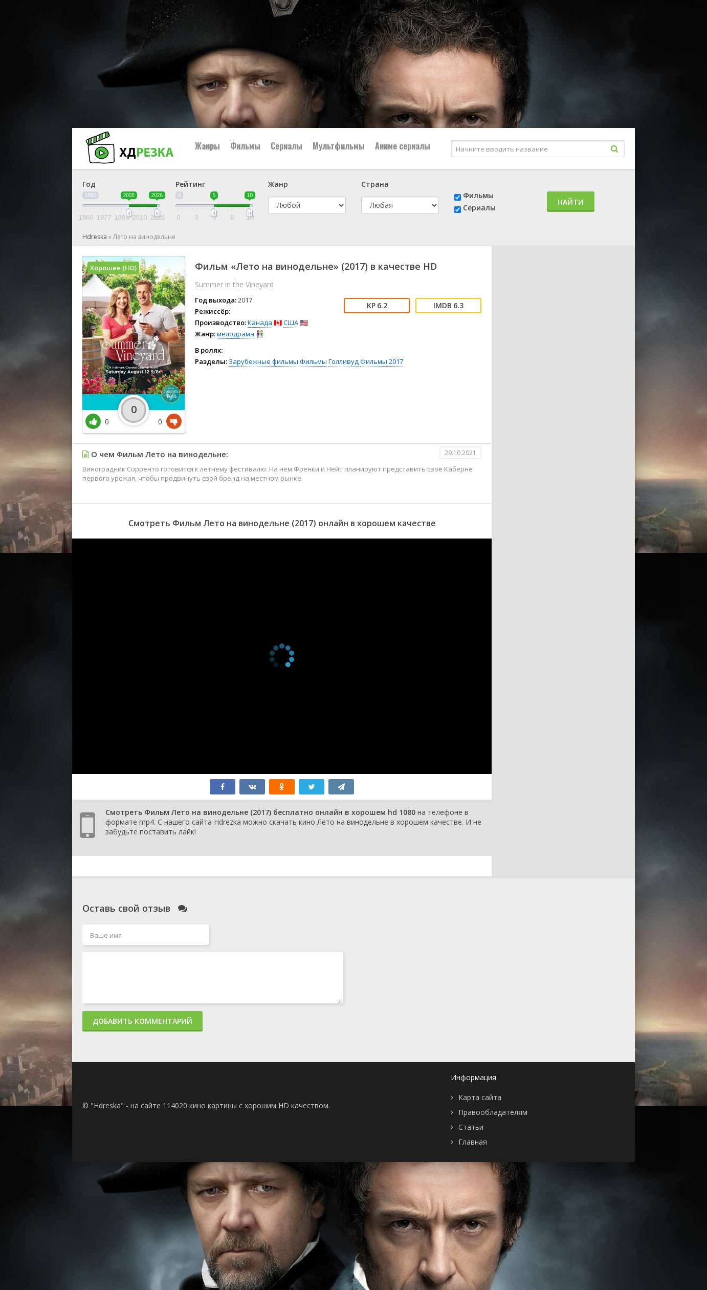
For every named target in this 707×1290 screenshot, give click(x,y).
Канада (260, 322)
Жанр (278, 184)
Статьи (470, 1127)
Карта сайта (479, 1097)
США (290, 322)
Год (89, 184)
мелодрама (235, 333)
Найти (571, 202)
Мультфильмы (339, 146)
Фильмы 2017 (381, 361)
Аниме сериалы (402, 146)
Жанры (207, 146)
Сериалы (286, 146)
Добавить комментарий (142, 1021)
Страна (375, 184)
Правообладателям (492, 1112)
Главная (472, 1142)
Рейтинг (190, 184)
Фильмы (245, 146)
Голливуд (343, 361)
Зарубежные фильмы (263, 361)
